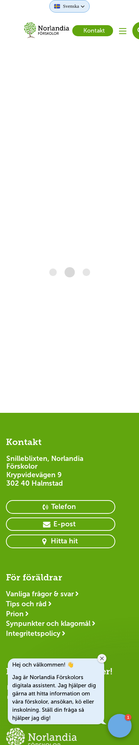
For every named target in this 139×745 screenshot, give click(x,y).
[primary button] (60, 507)
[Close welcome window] (101, 658)
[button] (69, 6)
